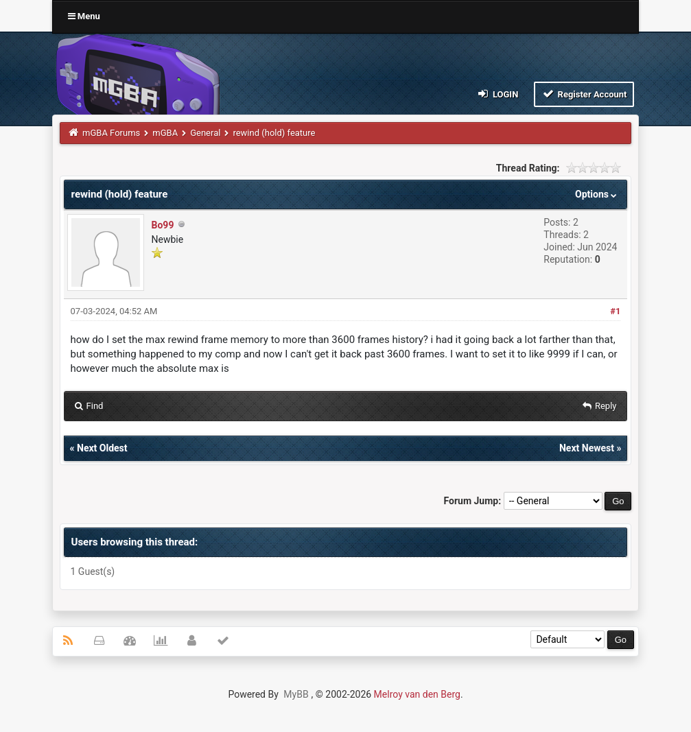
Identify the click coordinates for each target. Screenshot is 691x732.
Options (597, 194)
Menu (84, 16)
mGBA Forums (111, 133)
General (205, 133)
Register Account (584, 93)
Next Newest (586, 447)
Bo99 (163, 225)
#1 (615, 311)
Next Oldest (102, 447)
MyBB (295, 694)
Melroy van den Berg (417, 694)
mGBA (165, 133)
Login (497, 93)
